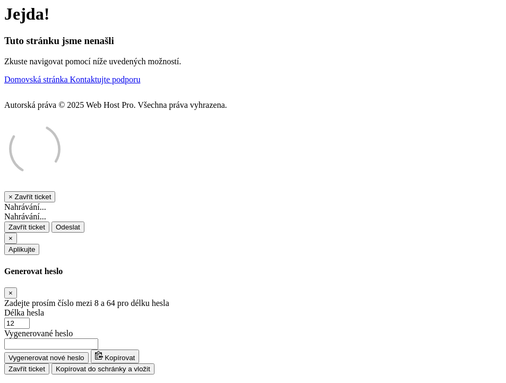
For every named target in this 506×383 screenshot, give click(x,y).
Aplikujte (21, 249)
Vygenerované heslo (38, 333)
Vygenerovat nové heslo (46, 358)
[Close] (10, 238)
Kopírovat (115, 356)
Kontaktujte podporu (105, 79)
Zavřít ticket (26, 227)
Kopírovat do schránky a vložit (103, 369)
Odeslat (68, 227)
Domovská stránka (37, 79)
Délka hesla (24, 312)
